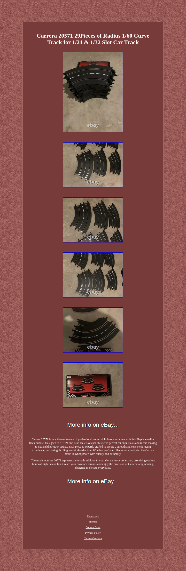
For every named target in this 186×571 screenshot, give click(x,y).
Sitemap (93, 521)
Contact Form (93, 527)
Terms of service (93, 538)
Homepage (93, 516)
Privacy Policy (93, 532)
